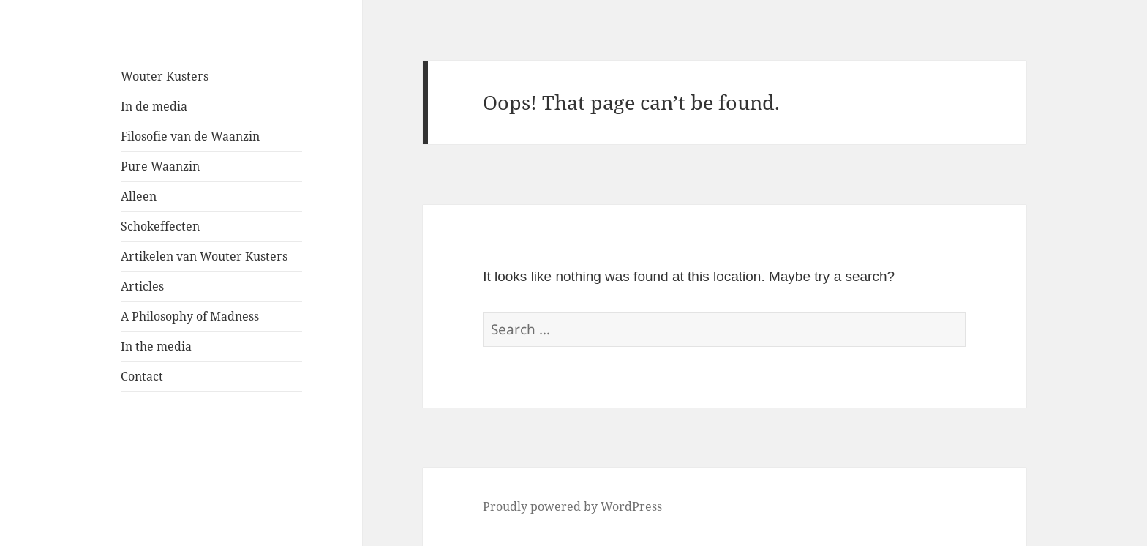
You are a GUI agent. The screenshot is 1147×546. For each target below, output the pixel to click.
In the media (156, 346)
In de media (154, 106)
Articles (142, 286)
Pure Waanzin (160, 166)
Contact (142, 376)
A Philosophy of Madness (190, 316)
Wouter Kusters (164, 76)
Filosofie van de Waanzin (190, 136)
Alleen (139, 196)
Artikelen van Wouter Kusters (204, 256)
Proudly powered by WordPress (572, 506)
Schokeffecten (160, 226)
